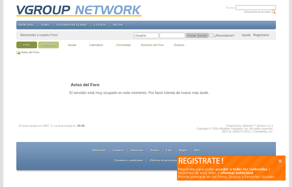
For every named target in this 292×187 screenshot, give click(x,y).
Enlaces (179, 44)
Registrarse (261, 35)
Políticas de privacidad (164, 160)
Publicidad (98, 150)
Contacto (118, 150)
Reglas (183, 150)
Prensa (155, 150)
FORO (45, 24)
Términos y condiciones (128, 160)
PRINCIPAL (26, 24)
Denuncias (137, 150)
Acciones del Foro (152, 44)
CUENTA (100, 24)
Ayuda (246, 35)
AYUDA (118, 24)
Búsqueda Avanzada (258, 11)
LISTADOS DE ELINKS (72, 24)
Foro (26, 45)
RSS (197, 150)
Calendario (96, 44)
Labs (169, 150)
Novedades (48, 45)
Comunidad (123, 44)
